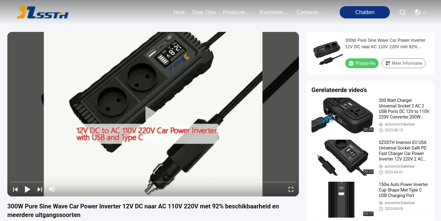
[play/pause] (27, 189)
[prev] (15, 189)
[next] (40, 189)
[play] (153, 114)
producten (237, 12)
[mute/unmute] (52, 189)
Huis (179, 12)
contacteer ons (311, 12)
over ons (204, 12)
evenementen (274, 12)
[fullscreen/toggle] (291, 189)
